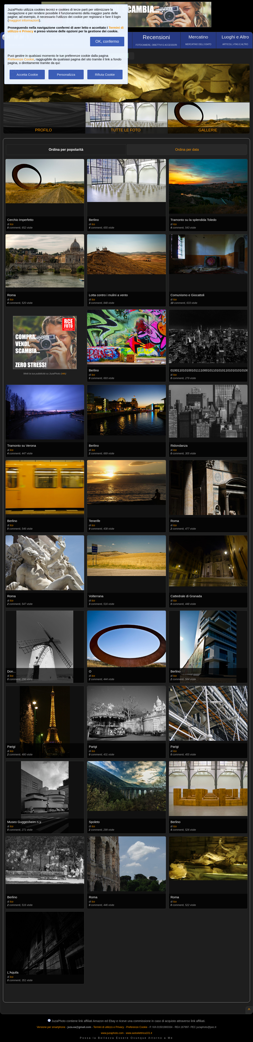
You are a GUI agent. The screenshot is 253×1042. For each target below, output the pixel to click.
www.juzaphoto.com (112, 1033)
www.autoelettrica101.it (139, 1033)
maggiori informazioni (24, 20)
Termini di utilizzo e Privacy (108, 1027)
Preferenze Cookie (21, 59)
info (63, 373)
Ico (11, 224)
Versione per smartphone (51, 1027)
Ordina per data (187, 149)
